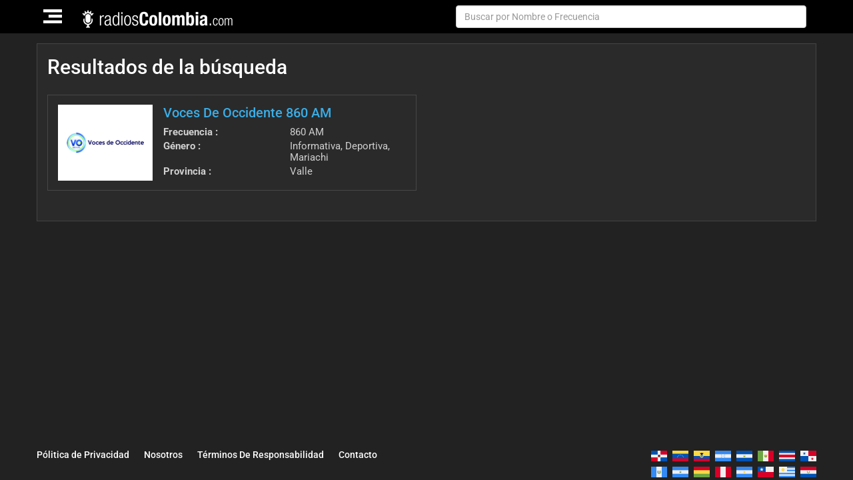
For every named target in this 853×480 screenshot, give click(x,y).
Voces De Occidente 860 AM (247, 113)
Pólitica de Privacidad (83, 454)
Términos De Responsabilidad (260, 454)
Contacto (358, 454)
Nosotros (163, 454)
